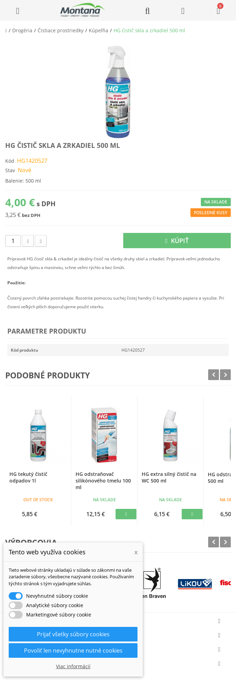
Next (225, 374)
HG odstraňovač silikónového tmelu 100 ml (103, 480)
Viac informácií (73, 666)
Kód (9, 161)
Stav (10, 170)
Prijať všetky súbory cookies (73, 634)
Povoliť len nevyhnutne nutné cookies (73, 650)
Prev (213, 374)
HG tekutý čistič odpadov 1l (28, 477)
